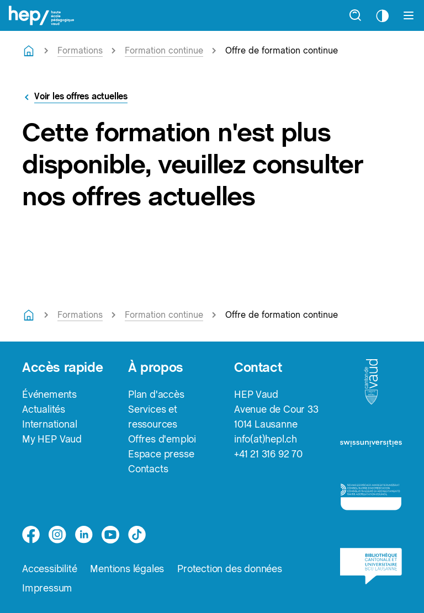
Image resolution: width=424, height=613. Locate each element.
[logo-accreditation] (371, 501)
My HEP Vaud (52, 439)
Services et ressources (152, 416)
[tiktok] (137, 534)
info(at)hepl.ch (265, 439)
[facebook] (31, 534)
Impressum (47, 588)
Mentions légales (127, 568)
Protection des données (229, 568)
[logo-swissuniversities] (371, 447)
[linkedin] (84, 534)
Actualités (43, 409)
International (49, 424)
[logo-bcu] (371, 571)
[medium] (110, 534)
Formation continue (164, 50)
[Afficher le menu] (408, 15)
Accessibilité (49, 568)
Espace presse (161, 454)
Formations (80, 50)
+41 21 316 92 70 (268, 454)
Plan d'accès (156, 394)
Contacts (148, 469)
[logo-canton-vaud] (371, 385)
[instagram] (57, 534)
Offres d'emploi (162, 439)
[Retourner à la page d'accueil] (28, 50)
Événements (49, 394)
